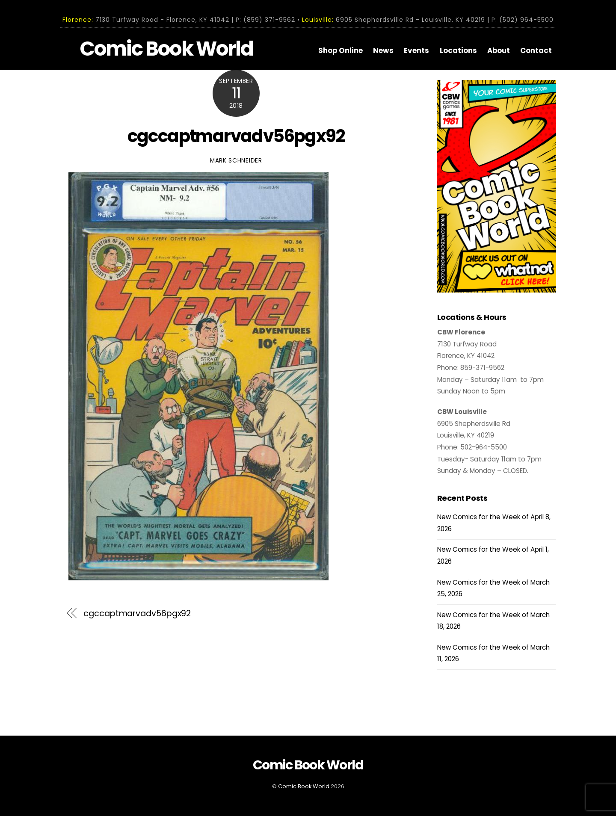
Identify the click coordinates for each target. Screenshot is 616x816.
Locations (458, 50)
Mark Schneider (236, 160)
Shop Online (340, 50)
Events (416, 50)
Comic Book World (303, 785)
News (383, 50)
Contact (536, 50)
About (498, 50)
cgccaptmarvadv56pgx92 (236, 136)
